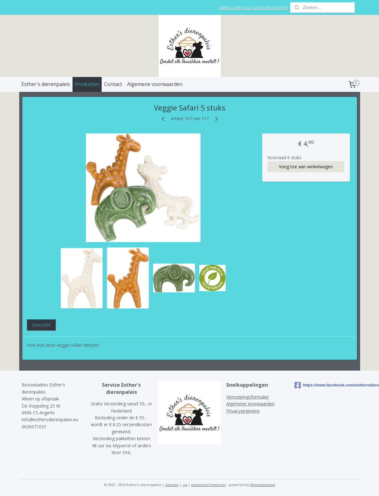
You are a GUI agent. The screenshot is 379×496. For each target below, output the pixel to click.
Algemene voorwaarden (155, 84)
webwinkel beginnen (208, 484)
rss (185, 484)
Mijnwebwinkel (262, 484)
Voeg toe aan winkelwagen (306, 166)
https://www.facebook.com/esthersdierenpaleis (325, 385)
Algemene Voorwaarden (250, 404)
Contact (113, 84)
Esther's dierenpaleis (45, 84)
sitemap (171, 484)
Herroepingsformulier (247, 397)
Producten (87, 84)
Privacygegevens (243, 411)
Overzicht (41, 325)
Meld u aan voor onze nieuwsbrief (253, 7)
